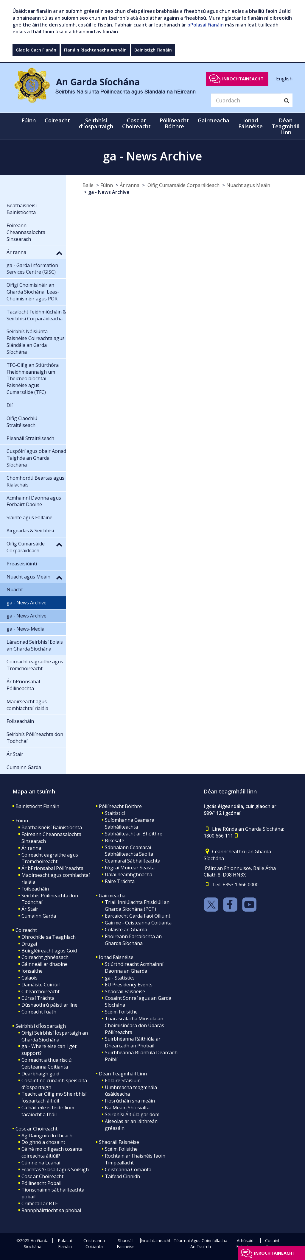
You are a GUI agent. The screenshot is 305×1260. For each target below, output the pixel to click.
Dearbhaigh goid (40, 1073)
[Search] (246, 100)
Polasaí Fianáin (65, 1243)
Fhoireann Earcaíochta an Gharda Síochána (133, 939)
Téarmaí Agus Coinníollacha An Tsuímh (200, 1243)
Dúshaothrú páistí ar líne (49, 1005)
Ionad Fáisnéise (116, 957)
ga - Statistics (120, 977)
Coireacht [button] (57, 120)
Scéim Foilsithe (121, 1011)
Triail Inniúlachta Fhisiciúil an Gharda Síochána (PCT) (137, 905)
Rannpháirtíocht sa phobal (51, 1210)
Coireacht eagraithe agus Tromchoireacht (49, 858)
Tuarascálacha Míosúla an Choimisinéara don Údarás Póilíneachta (134, 1025)
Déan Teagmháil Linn (123, 1073)
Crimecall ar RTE (39, 1203)
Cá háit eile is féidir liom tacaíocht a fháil (47, 1111)
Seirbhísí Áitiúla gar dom (132, 1114)
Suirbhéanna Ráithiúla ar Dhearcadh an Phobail (133, 1042)
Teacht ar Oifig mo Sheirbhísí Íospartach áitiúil (53, 1097)
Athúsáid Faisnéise (245, 1243)
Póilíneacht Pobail (41, 1183)
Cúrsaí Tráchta (38, 998)
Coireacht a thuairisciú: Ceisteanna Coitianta (46, 1063)
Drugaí (29, 944)
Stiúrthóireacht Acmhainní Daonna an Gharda (134, 967)
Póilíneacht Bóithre (120, 806)
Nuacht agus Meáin (248, 185)
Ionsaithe (32, 971)
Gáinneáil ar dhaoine (44, 964)
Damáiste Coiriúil (40, 984)
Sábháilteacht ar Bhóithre (133, 833)
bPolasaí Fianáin (205, 24)
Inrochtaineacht (243, 79)
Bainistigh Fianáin (153, 50)
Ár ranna (129, 185)
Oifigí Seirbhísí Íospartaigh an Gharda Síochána (54, 1036)
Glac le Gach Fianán (36, 50)
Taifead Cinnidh (122, 1176)
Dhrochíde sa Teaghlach (48, 937)
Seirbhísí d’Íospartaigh (40, 1026)
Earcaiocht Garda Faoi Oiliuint (137, 916)
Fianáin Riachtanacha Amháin (95, 50)
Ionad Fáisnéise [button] (250, 123)
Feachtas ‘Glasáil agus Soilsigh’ (55, 1169)
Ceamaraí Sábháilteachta (132, 860)
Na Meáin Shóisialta (127, 1107)
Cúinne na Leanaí (40, 1162)
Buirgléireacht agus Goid (49, 950)
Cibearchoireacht (40, 991)
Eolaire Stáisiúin (123, 1080)
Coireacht (26, 930)
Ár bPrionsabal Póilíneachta (52, 868)
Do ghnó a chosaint (43, 1142)
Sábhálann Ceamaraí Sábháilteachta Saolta (129, 850)
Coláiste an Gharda (126, 929)
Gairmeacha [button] (213, 120)
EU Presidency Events (128, 984)
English (284, 78)
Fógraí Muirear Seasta (130, 867)
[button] (59, 252)
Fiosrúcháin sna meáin (130, 1100)
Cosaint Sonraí (272, 1243)
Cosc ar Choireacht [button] (136, 123)
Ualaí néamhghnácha (128, 874)
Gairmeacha (112, 895)
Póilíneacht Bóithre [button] (174, 123)
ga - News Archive (109, 192)
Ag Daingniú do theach (46, 1135)
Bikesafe (114, 840)
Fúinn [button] (28, 120)
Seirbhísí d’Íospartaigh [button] (96, 123)
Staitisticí (115, 813)
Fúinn (106, 185)
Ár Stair (29, 909)
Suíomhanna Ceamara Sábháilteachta (129, 823)
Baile (88, 185)
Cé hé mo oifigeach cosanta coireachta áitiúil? (52, 1152)
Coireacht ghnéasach (45, 957)
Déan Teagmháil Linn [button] (286, 126)
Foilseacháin (35, 888)
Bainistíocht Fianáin (37, 806)
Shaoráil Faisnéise (125, 991)
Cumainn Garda (38, 916)
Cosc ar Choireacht (36, 1128)
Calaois (29, 977)
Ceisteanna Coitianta (128, 1169)
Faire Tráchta (120, 881)
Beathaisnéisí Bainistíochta (51, 827)
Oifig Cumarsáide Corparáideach (183, 185)
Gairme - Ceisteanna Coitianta (138, 922)
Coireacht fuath (38, 1011)
